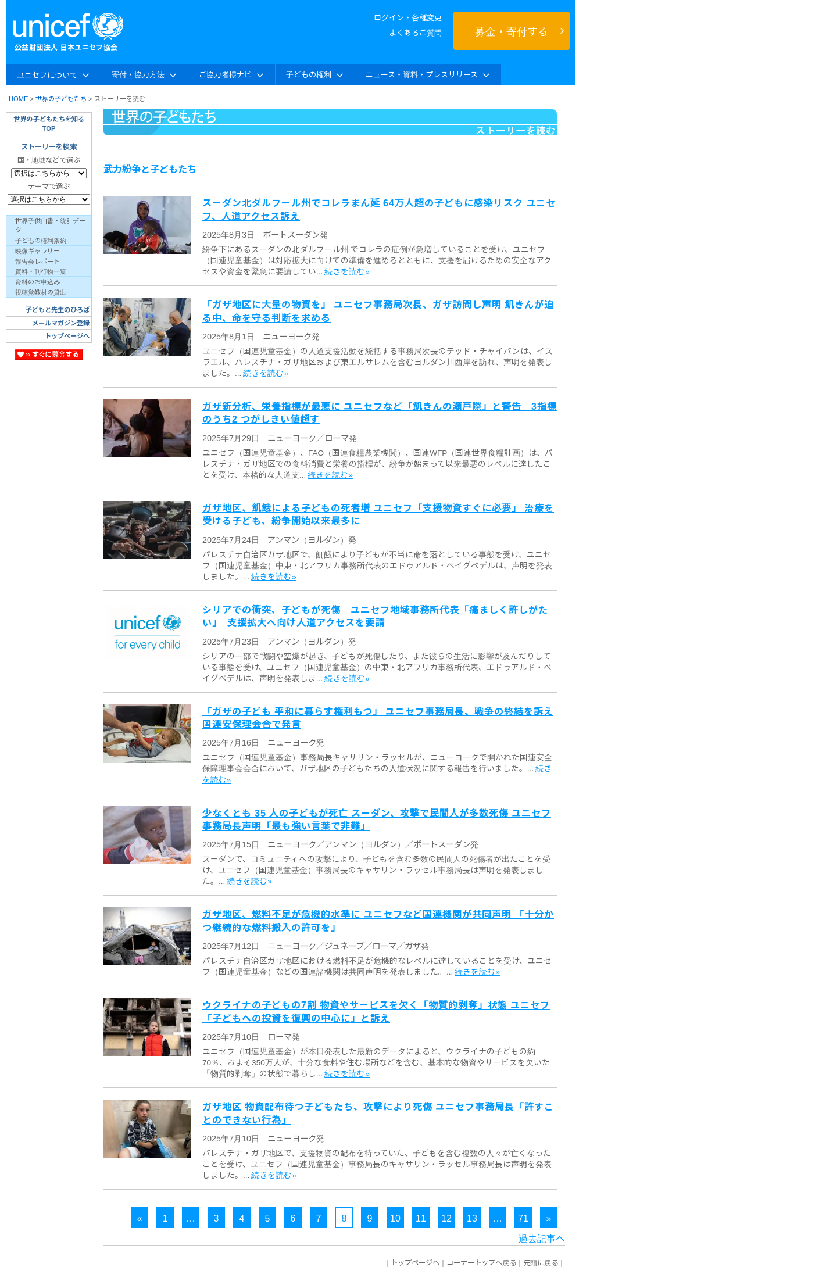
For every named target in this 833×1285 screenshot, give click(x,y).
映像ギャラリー (37, 250)
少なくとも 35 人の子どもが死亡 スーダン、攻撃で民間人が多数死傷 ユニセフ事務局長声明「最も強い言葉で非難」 (376, 819)
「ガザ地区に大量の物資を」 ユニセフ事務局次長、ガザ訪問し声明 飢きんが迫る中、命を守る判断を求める (378, 310)
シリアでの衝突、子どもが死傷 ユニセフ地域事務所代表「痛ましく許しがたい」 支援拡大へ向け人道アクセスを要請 (375, 615)
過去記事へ (542, 1238)
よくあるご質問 (415, 32)
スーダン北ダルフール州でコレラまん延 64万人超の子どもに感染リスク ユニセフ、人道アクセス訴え (379, 208)
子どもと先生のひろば (58, 309)
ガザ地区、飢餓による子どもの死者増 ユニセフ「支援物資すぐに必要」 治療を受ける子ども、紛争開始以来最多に (378, 513)
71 (523, 1218)
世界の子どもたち (61, 98)
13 (472, 1218)
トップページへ (67, 335)
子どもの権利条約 (40, 240)
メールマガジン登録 (61, 322)
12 (446, 1218)
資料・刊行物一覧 (40, 270)
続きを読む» (347, 271)
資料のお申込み (37, 281)
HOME (18, 98)
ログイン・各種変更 (408, 17)
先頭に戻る (540, 1262)
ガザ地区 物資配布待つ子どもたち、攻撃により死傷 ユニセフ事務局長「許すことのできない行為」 (378, 1112)
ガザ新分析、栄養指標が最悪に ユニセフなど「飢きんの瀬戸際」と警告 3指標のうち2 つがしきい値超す (379, 412)
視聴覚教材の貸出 (40, 291)
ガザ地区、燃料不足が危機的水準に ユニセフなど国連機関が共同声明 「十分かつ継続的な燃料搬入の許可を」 (378, 920)
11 (421, 1218)
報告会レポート (37, 261)
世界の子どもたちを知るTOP (48, 123)
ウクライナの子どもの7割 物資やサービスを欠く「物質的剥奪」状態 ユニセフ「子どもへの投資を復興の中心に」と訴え (376, 1010)
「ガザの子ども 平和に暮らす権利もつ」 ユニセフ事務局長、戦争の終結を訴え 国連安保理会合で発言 (377, 717)
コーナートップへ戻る (481, 1262)
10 (395, 1218)
